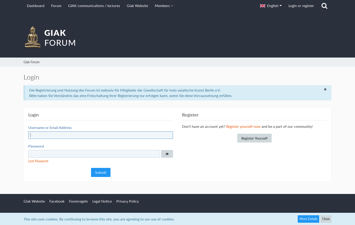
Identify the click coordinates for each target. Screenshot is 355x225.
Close (326, 219)
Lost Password (38, 161)
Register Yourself (254, 138)
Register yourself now (243, 126)
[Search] (324, 5)
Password (36, 146)
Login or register (301, 5)
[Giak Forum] (177, 37)
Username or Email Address (50, 127)
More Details (308, 219)
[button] (271, 5)
